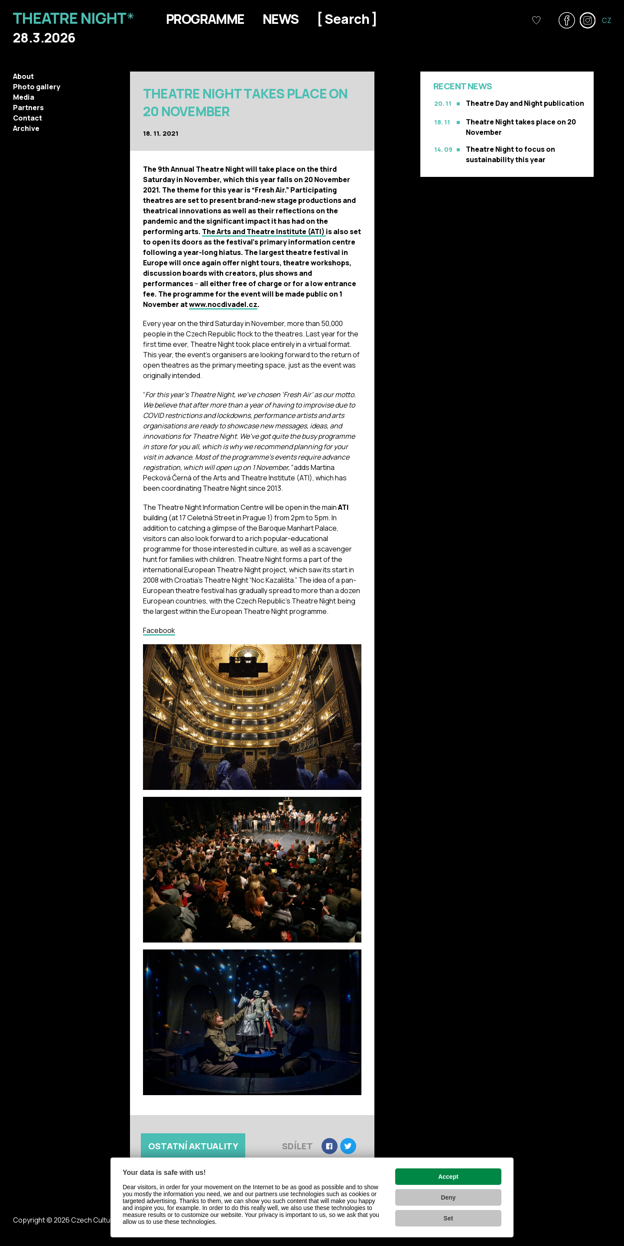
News (281, 19)
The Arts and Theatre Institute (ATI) (264, 231)
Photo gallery (36, 86)
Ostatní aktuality (193, 1146)
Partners (28, 107)
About (23, 76)
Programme (205, 19)
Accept (448, 1176)
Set (448, 1218)
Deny (448, 1197)
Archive (26, 128)
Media (23, 97)
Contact (27, 118)
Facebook (159, 630)
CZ (606, 20)
